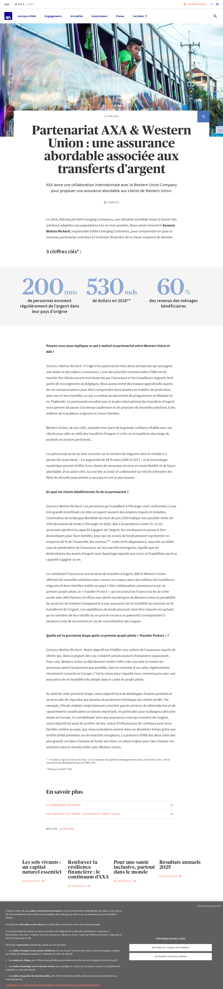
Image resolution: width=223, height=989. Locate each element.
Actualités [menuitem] (76, 16)
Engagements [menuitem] (53, 16)
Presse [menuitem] (120, 16)
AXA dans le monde (197, 4)
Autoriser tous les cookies (171, 956)
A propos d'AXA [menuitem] (27, 16)
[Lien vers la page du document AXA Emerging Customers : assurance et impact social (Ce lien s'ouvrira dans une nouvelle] (111, 830)
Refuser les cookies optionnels (170, 947)
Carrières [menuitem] (140, 16)
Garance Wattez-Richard (92, 124)
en (211, 4)
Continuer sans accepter (208, 906)
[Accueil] (8, 16)
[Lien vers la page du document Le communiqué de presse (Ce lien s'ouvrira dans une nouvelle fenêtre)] (111, 821)
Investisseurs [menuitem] (99, 16)
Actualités (66, 845)
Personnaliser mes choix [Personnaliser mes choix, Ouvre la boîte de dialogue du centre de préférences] (170, 938)
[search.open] (215, 16)
